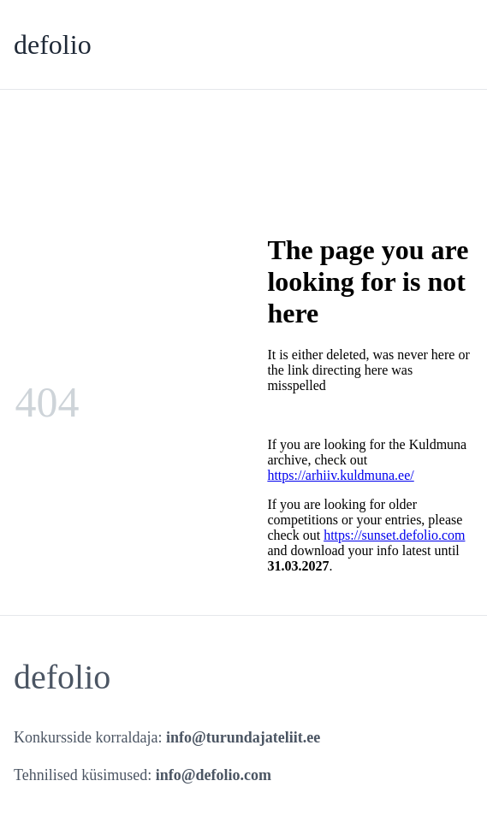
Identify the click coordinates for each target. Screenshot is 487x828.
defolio (53, 44)
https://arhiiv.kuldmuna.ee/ (340, 475)
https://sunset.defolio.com (394, 535)
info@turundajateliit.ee (243, 737)
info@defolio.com (213, 775)
